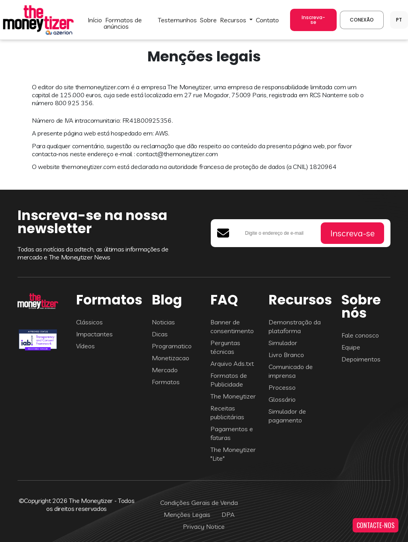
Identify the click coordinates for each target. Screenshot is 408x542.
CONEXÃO (362, 19)
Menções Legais (187, 514)
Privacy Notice (204, 526)
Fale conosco (360, 335)
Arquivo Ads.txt (232, 363)
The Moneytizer (233, 396)
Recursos (234, 20)
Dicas (160, 334)
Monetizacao (170, 358)
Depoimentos (361, 359)
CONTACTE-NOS (375, 525)
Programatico (172, 346)
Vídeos (85, 346)
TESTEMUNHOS (177, 20)
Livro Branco (286, 355)
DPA (228, 514)
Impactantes (94, 334)
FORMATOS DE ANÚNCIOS (123, 23)
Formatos (166, 382)
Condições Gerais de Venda (199, 503)
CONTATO (267, 20)
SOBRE (208, 20)
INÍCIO (95, 20)
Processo (282, 387)
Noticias (163, 322)
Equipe (350, 347)
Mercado (165, 370)
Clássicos (89, 322)
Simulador (283, 343)
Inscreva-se (313, 20)
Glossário (282, 399)
